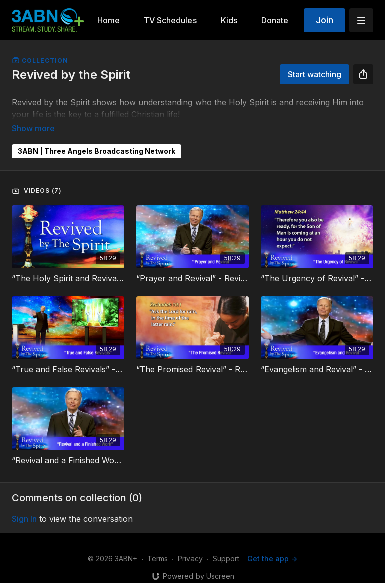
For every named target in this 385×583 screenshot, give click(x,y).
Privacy (190, 544)
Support (226, 544)
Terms (157, 544)
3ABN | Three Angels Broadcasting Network (96, 137)
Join (324, 20)
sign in (24, 505)
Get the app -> (272, 544)
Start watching (314, 74)
